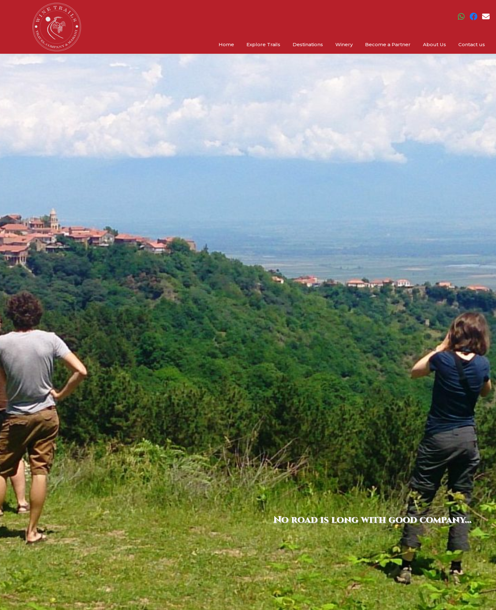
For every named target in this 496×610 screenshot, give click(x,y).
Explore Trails (263, 44)
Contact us (471, 44)
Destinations (308, 44)
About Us (434, 44)
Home (226, 44)
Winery (344, 44)
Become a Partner (388, 44)
